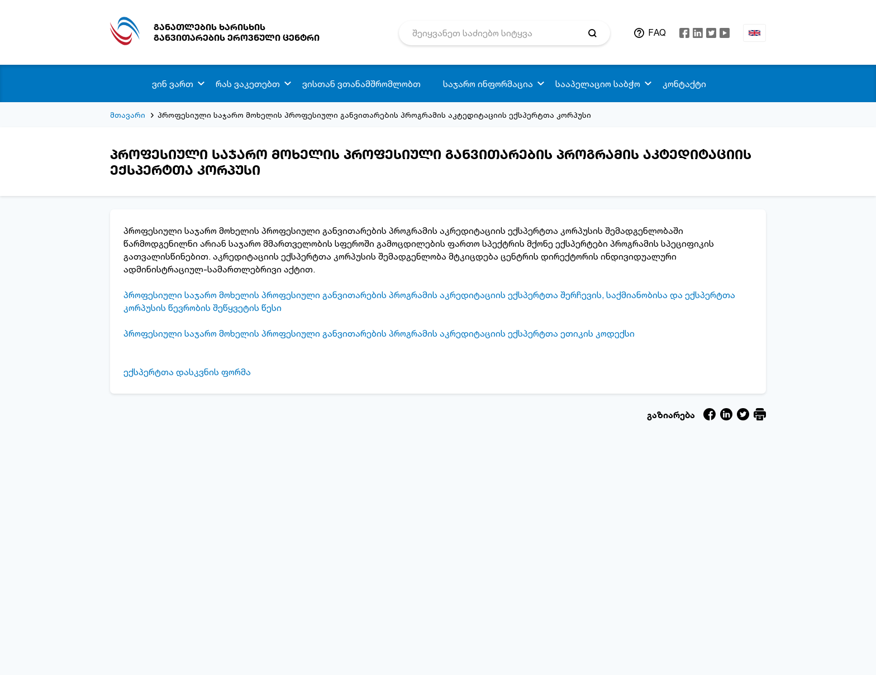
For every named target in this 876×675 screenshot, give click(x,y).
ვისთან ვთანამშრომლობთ (361, 83)
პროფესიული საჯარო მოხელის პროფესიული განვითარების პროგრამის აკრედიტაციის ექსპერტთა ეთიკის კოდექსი (379, 333)
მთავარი (127, 114)
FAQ (657, 32)
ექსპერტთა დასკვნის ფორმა (187, 371)
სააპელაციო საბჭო (597, 83)
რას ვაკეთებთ (248, 83)
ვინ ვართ (172, 83)
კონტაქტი (684, 83)
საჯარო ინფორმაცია (488, 83)
